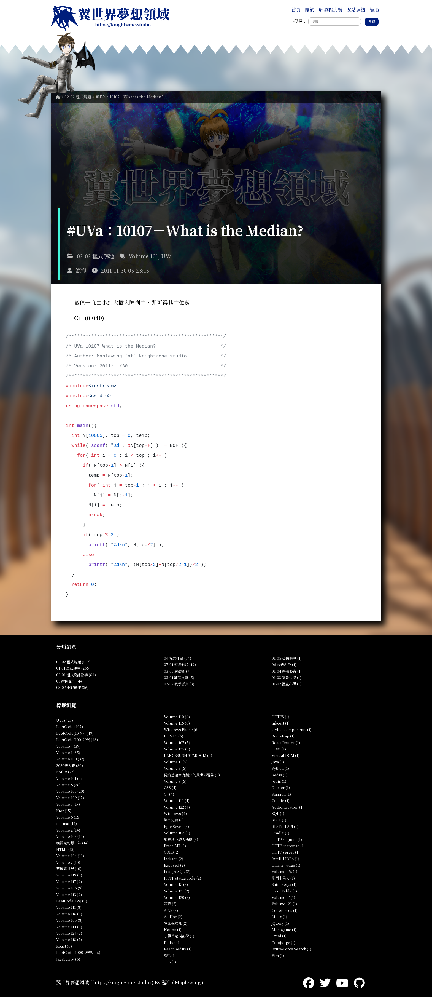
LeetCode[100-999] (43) (77, 739)
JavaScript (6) (68, 959)
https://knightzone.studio (122, 982)
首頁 (296, 9)
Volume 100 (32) (70, 758)
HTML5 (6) (173, 736)
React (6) (64, 946)
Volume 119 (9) (69, 875)
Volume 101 (143, 256)
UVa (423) (64, 720)
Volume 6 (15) (68, 817)
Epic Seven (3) (176, 826)
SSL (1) (170, 955)
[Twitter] (325, 982)
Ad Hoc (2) (173, 916)
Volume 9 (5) (175, 781)
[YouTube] (342, 982)
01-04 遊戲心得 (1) (287, 671)
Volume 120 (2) (177, 897)
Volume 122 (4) (177, 807)
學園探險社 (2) (175, 923)
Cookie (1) (281, 800)
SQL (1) (278, 813)
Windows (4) (175, 813)
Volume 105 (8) (69, 920)
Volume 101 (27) (70, 778)
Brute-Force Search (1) (291, 948)
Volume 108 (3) (177, 832)
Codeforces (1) (285, 910)
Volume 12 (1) (283, 897)
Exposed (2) (174, 865)
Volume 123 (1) (284, 903)
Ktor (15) (63, 810)
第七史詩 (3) (174, 819)
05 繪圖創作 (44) (70, 681)
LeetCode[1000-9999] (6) (78, 952)
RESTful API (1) (285, 826)
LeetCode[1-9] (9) (71, 901)
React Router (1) (286, 742)
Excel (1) (279, 936)
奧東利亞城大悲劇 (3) (181, 839)
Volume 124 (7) (69, 933)
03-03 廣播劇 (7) (177, 671)
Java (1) (278, 762)
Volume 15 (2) (176, 884)
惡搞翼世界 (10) (69, 868)
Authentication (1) (288, 807)
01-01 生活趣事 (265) (73, 668)
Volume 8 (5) (175, 768)
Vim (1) (278, 955)
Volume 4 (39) (68, 746)
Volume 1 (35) (68, 752)
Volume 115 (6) (177, 723)
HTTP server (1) (285, 852)
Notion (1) (173, 929)
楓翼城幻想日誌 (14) (72, 843)
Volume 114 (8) (69, 926)
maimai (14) (66, 823)
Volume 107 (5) (177, 742)
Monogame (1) (284, 929)
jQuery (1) (280, 923)
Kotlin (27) (65, 771)
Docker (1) (281, 787)
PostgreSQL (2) (177, 871)
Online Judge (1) (286, 865)
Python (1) (280, 768)
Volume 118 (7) (69, 939)
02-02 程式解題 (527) (73, 661)
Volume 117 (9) (69, 881)
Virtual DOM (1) (285, 755)
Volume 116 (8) (69, 913)
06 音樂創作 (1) (284, 664)
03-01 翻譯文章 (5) (179, 677)
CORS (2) (171, 852)
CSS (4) (170, 787)
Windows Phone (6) (181, 729)
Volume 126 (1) (284, 871)
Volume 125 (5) (177, 749)
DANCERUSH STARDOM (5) (188, 755)
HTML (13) (65, 849)
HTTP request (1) (287, 839)
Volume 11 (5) (176, 762)
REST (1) (279, 819)
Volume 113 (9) (69, 894)
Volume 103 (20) (70, 791)
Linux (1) (279, 916)
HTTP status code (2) (182, 878)
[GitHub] (359, 982)
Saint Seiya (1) (284, 884)
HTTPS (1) (280, 716)
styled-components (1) (292, 729)
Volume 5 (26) (68, 784)
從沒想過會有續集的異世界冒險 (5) (192, 774)
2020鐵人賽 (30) (69, 765)
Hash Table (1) (284, 891)
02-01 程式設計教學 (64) (76, 674)
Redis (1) (279, 774)
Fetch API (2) (175, 845)
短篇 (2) (170, 903)
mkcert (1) (281, 723)
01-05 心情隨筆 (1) (287, 658)
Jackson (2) (173, 858)
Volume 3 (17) (68, 804)
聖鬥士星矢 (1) (283, 878)
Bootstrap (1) (283, 736)
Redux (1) (172, 942)
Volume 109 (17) (70, 797)
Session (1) (281, 794)
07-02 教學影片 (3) (179, 683)
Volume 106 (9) (69, 888)
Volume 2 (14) (68, 830)
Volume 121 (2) (176, 891)
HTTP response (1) (288, 845)
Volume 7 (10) (68, 862)
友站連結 (356, 9)
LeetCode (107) (69, 726)
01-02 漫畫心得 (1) (286, 683)
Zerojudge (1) (283, 942)
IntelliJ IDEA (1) (285, 858)
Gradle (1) (280, 832)
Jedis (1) (279, 781)
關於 (309, 9)
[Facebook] (308, 982)
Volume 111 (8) (69, 907)
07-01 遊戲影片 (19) (180, 664)
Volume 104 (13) (70, 855)
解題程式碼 (330, 9)
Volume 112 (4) (177, 800)
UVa (166, 256)
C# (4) (169, 794)
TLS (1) (170, 961)
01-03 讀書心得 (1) (286, 677)
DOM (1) (279, 749)
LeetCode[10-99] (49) (75, 733)
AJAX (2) (171, 910)
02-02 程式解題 (77, 97)
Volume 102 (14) (70, 836)
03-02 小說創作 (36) (72, 687)
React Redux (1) (177, 948)
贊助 (374, 9)
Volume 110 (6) (177, 716)
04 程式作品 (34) (177, 658)
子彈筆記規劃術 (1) (179, 936)
